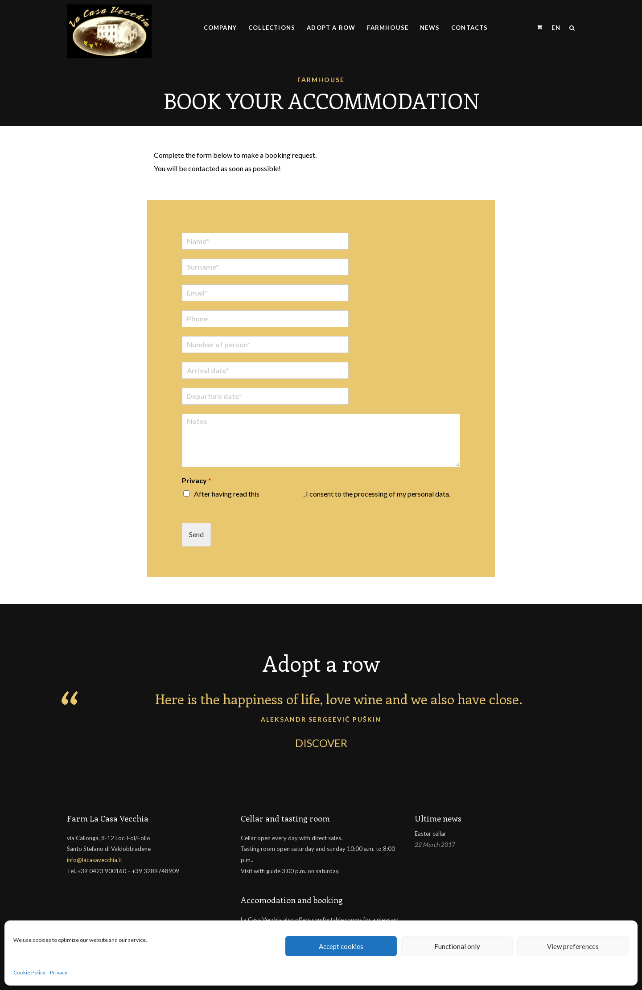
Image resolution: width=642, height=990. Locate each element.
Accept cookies (341, 946)
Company (220, 27)
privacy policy (282, 489)
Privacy (58, 972)
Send (196, 530)
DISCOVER (321, 737)
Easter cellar (430, 828)
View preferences (573, 946)
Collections (271, 27)
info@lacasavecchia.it (94, 855)
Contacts (469, 27)
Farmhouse (387, 27)
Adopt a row (331, 27)
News (430, 27)
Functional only (457, 946)
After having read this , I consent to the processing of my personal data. (322, 489)
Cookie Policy (29, 972)
